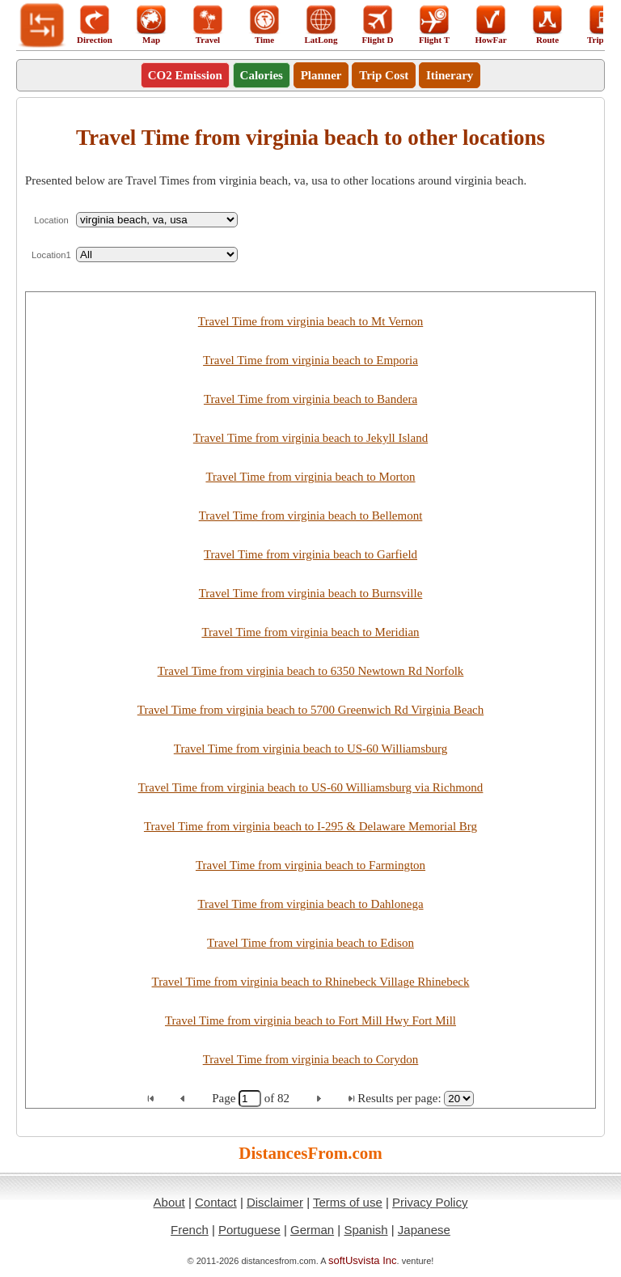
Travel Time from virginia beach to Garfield (310, 554)
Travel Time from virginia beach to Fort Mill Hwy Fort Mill (310, 1020)
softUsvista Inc (362, 1260)
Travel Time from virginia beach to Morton (310, 476)
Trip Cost (383, 75)
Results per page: (399, 1098)
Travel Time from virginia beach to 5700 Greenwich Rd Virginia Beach (310, 709)
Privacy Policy (429, 1202)
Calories (261, 75)
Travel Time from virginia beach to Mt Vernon (310, 321)
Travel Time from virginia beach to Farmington (310, 865)
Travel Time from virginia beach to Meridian (310, 632)
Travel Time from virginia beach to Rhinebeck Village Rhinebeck (311, 981)
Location (51, 220)
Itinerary (449, 75)
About (169, 1202)
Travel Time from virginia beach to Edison (310, 942)
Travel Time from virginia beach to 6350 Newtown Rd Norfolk (311, 670)
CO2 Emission (185, 75)
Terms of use (347, 1202)
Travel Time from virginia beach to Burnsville (311, 593)
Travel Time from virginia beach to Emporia (310, 360)
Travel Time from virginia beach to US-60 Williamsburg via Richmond (311, 787)
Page (225, 1098)
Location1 (51, 255)
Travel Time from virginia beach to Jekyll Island (310, 437)
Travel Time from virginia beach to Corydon (311, 1059)
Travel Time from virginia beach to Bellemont (311, 515)
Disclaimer (275, 1202)
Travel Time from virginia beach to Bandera (310, 398)
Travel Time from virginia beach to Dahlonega (310, 903)
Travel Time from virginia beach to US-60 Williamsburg (310, 748)
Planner (321, 75)
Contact (216, 1202)
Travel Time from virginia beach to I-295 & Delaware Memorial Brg (310, 826)
